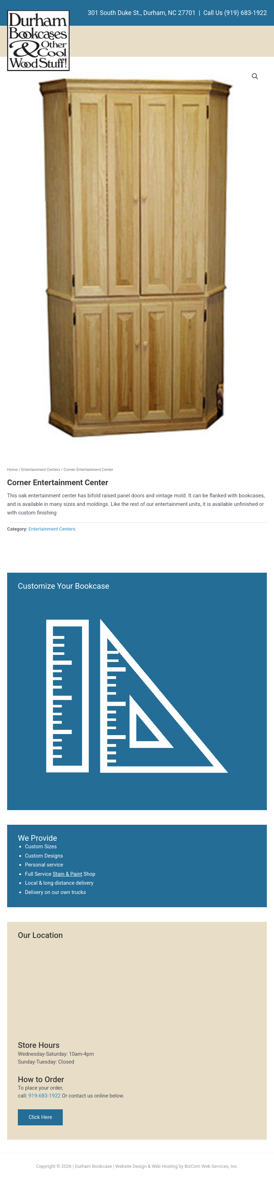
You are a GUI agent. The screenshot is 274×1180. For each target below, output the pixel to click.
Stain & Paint (67, 874)
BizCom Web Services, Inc (210, 1166)
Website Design (131, 1166)
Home (12, 469)
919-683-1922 (45, 1096)
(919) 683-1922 (245, 12)
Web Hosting (165, 1166)
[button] (255, 76)
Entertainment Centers (40, 469)
